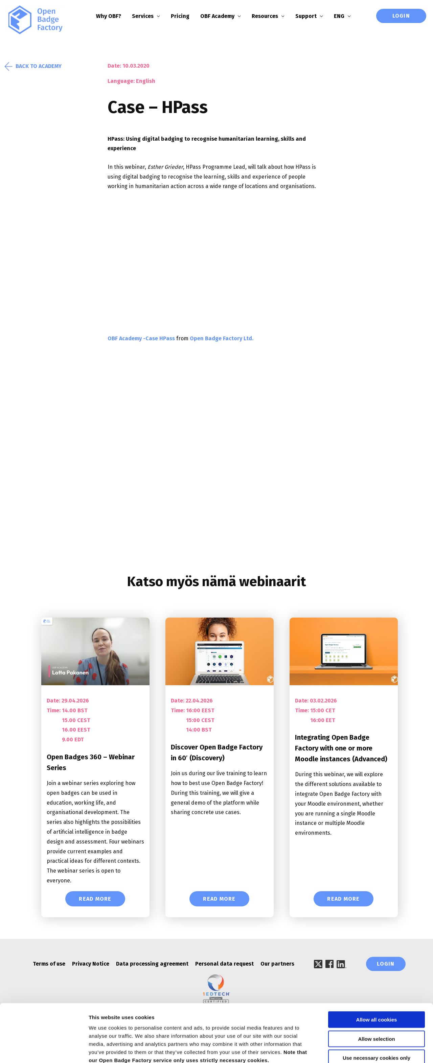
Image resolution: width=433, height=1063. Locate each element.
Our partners (277, 964)
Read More (95, 899)
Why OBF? (113, 16)
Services (147, 16)
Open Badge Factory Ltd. (221, 339)
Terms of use (49, 964)
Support (310, 16)
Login (401, 16)
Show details (355, 1050)
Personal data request (224, 964)
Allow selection (376, 1001)
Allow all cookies (376, 982)
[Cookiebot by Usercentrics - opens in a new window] (43, 1050)
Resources (269, 16)
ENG (343, 16)
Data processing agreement (152, 964)
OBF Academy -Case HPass (141, 339)
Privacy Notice (90, 964)
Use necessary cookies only (376, 1020)
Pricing (184, 16)
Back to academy (34, 66)
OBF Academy (222, 16)
